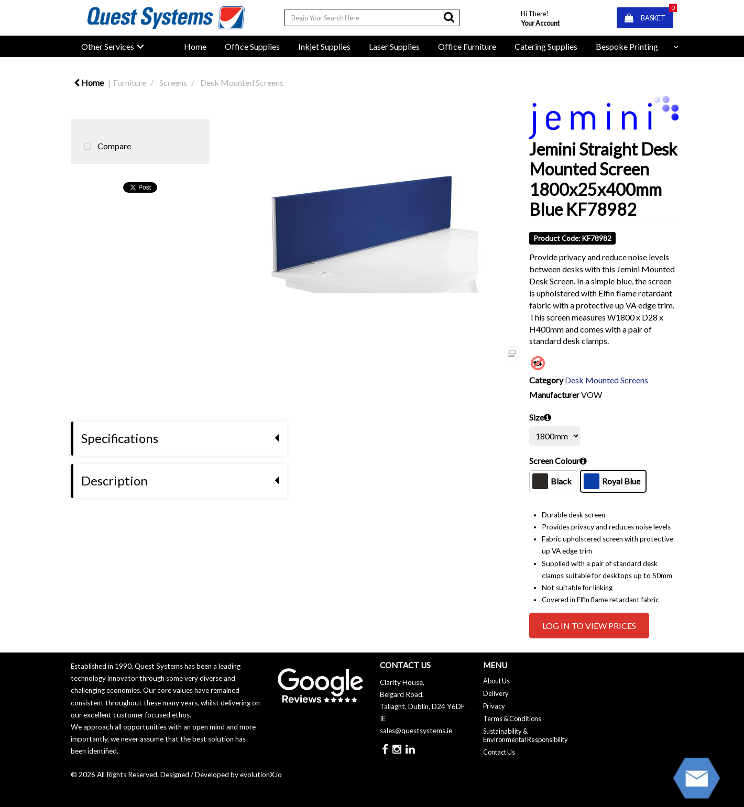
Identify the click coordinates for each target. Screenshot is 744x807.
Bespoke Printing (627, 46)
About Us (496, 681)
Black (552, 481)
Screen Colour (554, 461)
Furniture (129, 82)
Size (536, 417)
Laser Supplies (394, 46)
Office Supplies (252, 46)
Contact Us (499, 752)
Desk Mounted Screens (241, 82)
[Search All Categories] (372, 17)
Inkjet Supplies (324, 46)
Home (195, 46)
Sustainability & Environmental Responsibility (525, 735)
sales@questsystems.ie (416, 730)
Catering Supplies (546, 46)
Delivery (496, 693)
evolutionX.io (261, 774)
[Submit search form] (449, 17)
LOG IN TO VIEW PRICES (589, 626)
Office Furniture (467, 46)
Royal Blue (612, 481)
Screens (173, 82)
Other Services (107, 46)
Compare (105, 147)
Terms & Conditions (512, 718)
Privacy (494, 706)
